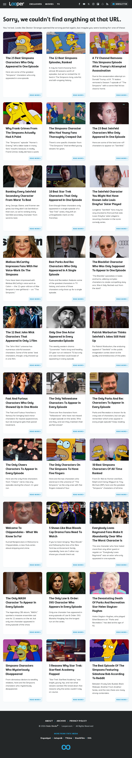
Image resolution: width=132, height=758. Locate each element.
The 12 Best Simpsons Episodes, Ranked (63, 60)
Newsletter (119, 4)
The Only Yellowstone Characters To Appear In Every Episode (65, 402)
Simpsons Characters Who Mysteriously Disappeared (19, 669)
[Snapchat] (102, 4)
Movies (49, 4)
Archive (61, 721)
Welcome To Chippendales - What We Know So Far (22, 532)
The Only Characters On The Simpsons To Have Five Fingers (64, 469)
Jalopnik (58, 738)
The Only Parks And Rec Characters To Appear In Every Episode (108, 402)
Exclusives (36, 4)
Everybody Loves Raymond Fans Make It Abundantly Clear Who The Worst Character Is (107, 534)
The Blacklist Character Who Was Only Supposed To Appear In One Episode (109, 266)
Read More (35, 95)
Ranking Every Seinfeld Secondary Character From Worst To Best (21, 195)
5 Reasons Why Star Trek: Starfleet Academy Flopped (65, 669)
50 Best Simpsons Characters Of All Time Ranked (107, 469)
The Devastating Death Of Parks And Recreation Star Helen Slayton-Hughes (108, 604)
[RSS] (107, 4)
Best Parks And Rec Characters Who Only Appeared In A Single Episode (63, 268)
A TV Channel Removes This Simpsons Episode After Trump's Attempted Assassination (109, 64)
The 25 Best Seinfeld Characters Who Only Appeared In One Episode (108, 132)
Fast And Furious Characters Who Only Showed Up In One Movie (22, 402)
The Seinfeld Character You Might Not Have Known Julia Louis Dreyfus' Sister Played (107, 197)
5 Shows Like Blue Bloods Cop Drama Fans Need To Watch (65, 532)
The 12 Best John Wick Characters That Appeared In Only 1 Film (21, 336)
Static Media (51, 726)
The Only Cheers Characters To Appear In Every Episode (21, 469)
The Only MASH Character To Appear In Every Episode (21, 602)
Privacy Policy (78, 721)
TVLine (68, 738)
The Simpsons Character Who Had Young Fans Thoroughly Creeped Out (65, 132)
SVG (89, 738)
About (49, 721)
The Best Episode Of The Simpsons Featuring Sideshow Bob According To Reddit (108, 671)
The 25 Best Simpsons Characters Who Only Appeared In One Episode (22, 62)
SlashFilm (80, 738)
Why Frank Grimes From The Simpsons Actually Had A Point (21, 132)
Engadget (46, 738)
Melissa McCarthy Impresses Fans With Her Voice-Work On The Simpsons (22, 268)
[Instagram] (93, 4)
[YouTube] (84, 4)
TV (58, 4)
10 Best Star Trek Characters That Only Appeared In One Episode (65, 195)
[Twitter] (88, 4)
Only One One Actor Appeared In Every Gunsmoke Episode (62, 336)
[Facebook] (79, 4)
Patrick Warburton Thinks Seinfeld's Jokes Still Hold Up (109, 336)
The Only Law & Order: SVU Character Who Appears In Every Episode (65, 602)
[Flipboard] (98, 4)
